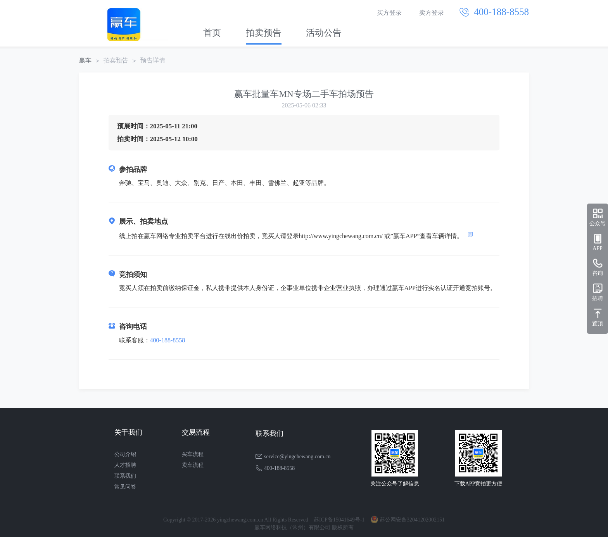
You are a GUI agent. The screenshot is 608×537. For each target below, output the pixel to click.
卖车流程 (193, 465)
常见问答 (125, 487)
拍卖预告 (264, 33)
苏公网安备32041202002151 (412, 520)
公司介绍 (125, 454)
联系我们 (125, 476)
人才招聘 (125, 465)
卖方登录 (431, 12)
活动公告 (324, 33)
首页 (212, 33)
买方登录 (389, 12)
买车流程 (193, 454)
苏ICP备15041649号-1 (339, 520)
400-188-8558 (167, 340)
